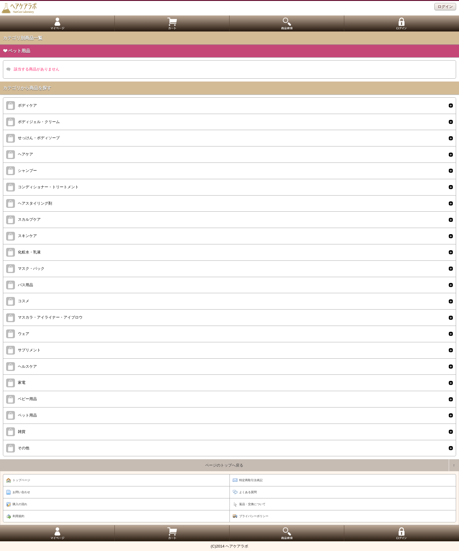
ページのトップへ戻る (224, 465)
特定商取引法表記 (251, 480)
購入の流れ (20, 504)
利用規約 (18, 516)
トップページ (21, 480)
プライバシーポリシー (253, 516)
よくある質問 (248, 492)
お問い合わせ (21, 492)
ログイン (445, 6)
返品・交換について (252, 504)
